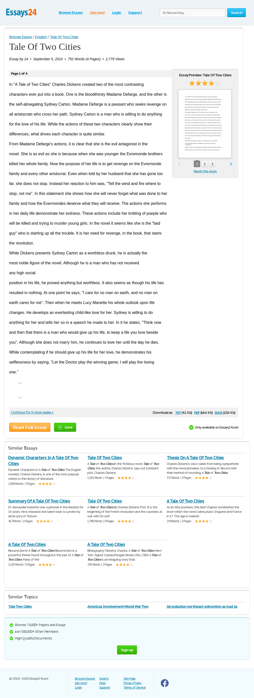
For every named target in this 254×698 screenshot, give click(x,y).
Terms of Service (135, 687)
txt (178, 412)
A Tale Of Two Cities (185, 501)
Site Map (129, 678)
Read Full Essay (30, 427)
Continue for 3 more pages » (32, 412)
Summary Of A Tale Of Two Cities (39, 501)
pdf (197, 412)
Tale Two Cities (20, 606)
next (231, 164)
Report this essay (205, 171)
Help (102, 683)
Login (116, 12)
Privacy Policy (132, 683)
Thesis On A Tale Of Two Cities (195, 457)
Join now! (97, 12)
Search (104, 678)
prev (179, 164)
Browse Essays (70, 12)
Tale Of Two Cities (104, 457)
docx (218, 412)
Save (65, 427)
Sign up (127, 649)
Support (135, 12)
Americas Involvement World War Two (117, 606)
